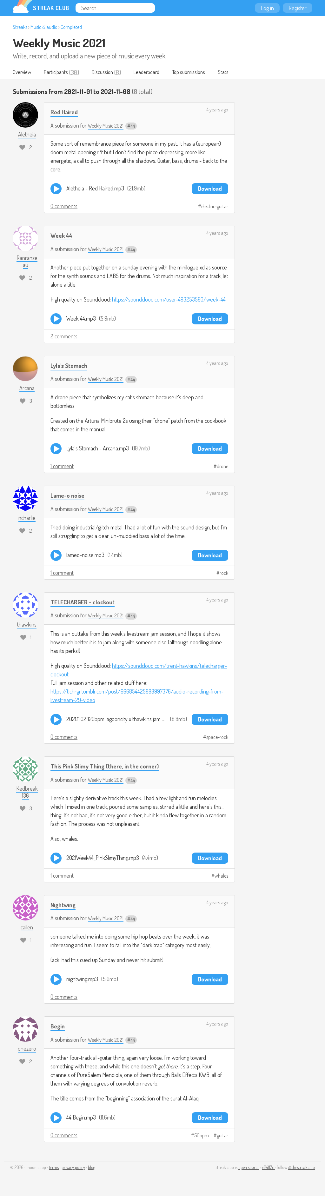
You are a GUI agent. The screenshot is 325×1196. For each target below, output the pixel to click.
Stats (240, 72)
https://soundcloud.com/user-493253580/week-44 (169, 299)
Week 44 (62, 235)
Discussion (109, 72)
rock (224, 573)
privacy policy (73, 1168)
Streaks (20, 27)
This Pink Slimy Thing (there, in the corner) (110, 766)
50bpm (201, 1136)
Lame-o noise (69, 495)
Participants (60, 72)
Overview (23, 72)
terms (54, 1168)
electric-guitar (214, 206)
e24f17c (268, 1168)
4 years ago (217, 110)
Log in (267, 7)
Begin (58, 1026)
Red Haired (65, 112)
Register (298, 7)
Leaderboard (157, 72)
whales (221, 876)
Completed (71, 27)
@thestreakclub (301, 1168)
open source (248, 1168)
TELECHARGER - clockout (85, 602)
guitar (222, 1136)
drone (222, 466)
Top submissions (203, 72)
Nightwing (64, 904)
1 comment (62, 466)
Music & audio (43, 27)
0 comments (63, 206)
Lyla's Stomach (71, 365)
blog (91, 1168)
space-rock (217, 737)
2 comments (63, 336)
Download (210, 188)
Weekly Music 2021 (59, 42)
